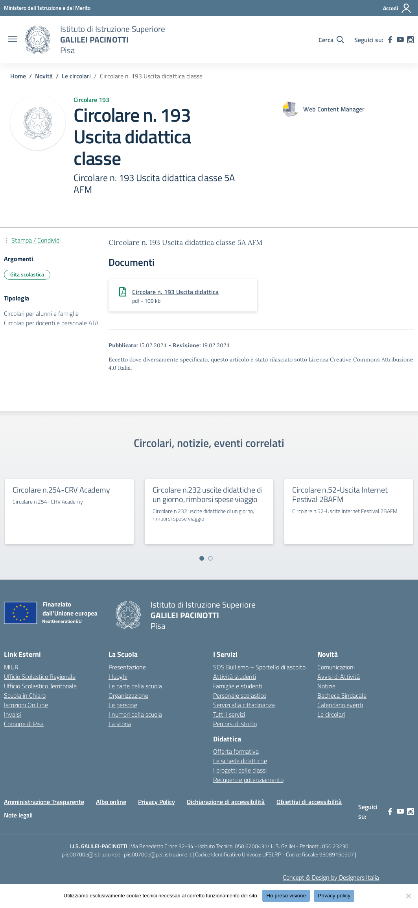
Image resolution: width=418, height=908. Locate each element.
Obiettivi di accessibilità (309, 801)
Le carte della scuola (135, 686)
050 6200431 (251, 846)
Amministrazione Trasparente (44, 801)
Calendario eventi (340, 705)
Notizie (326, 686)
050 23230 (335, 846)
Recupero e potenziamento (248, 779)
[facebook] (390, 39)
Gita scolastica (27, 274)
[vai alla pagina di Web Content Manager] (334, 109)
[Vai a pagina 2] (210, 558)
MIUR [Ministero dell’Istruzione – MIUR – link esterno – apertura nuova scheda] (11, 667)
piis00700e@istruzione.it (91, 854)
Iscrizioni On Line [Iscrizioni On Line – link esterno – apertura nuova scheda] (26, 705)
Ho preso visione (286, 896)
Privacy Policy (156, 801)
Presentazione (127, 667)
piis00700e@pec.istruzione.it (158, 854)
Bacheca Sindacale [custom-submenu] (341, 695)
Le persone (123, 705)
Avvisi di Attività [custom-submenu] (338, 676)
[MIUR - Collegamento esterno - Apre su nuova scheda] (47, 8)
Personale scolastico (239, 695)
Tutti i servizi (229, 714)
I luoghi (118, 676)
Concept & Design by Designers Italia (331, 877)
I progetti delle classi (240, 770)
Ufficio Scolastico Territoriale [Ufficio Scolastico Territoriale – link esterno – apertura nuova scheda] (40, 686)
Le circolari (331, 714)
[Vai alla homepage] (37, 40)
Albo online (111, 801)
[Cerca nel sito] (331, 40)
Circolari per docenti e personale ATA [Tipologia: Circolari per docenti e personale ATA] (51, 323)
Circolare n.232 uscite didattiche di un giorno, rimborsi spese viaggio (208, 494)
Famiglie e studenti (237, 686)
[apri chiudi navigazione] (12, 39)
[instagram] (410, 39)
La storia (120, 723)
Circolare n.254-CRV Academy (61, 490)
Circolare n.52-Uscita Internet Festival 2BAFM (339, 494)
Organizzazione (128, 695)
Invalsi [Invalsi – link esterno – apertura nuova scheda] (12, 714)
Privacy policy (334, 896)
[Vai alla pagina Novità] (44, 76)
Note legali (18, 815)
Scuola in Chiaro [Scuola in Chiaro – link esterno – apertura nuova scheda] (25, 695)
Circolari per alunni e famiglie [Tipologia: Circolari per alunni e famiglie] (41, 313)
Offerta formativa (236, 751)
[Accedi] (397, 8)
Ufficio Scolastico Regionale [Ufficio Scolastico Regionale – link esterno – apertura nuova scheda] (39, 676)
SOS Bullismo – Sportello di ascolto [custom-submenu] (259, 667)
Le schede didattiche (240, 760)
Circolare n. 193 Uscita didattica (175, 291)
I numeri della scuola (135, 714)
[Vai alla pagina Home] (18, 76)
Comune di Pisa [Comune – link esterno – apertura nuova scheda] (24, 723)
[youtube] (400, 39)
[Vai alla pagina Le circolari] (76, 76)
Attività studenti (234, 676)
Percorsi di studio (235, 723)
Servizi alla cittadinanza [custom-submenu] (244, 705)
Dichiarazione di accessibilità (226, 801)
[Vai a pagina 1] (201, 558)
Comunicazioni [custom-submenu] (336, 667)
